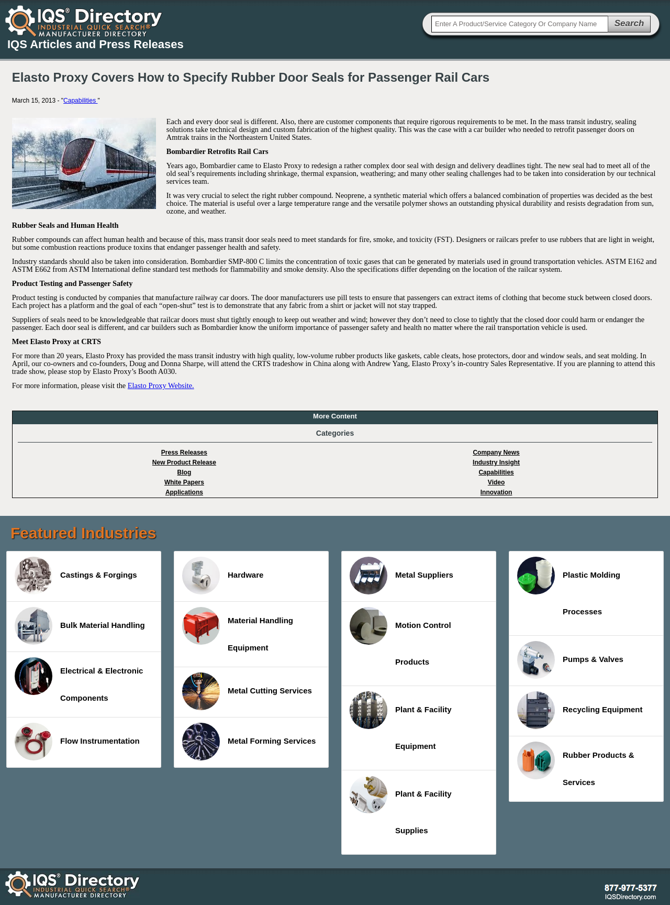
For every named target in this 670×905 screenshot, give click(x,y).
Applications (184, 492)
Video (496, 482)
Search (629, 23)
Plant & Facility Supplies (401, 805)
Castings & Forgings (76, 575)
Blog (184, 472)
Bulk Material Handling (80, 626)
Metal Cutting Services (247, 691)
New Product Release (184, 462)
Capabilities (80, 100)
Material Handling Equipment (237, 629)
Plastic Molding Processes (568, 586)
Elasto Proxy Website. (161, 385)
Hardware (222, 575)
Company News (496, 452)
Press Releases (184, 452)
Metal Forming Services (249, 741)
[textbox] (519, 24)
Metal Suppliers (401, 575)
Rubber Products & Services (575, 764)
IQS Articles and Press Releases (95, 44)
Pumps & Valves (570, 660)
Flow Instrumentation (77, 741)
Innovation (496, 492)
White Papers (184, 482)
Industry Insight (496, 462)
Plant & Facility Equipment (401, 721)
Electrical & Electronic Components (79, 679)
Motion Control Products (400, 636)
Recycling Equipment (580, 710)
